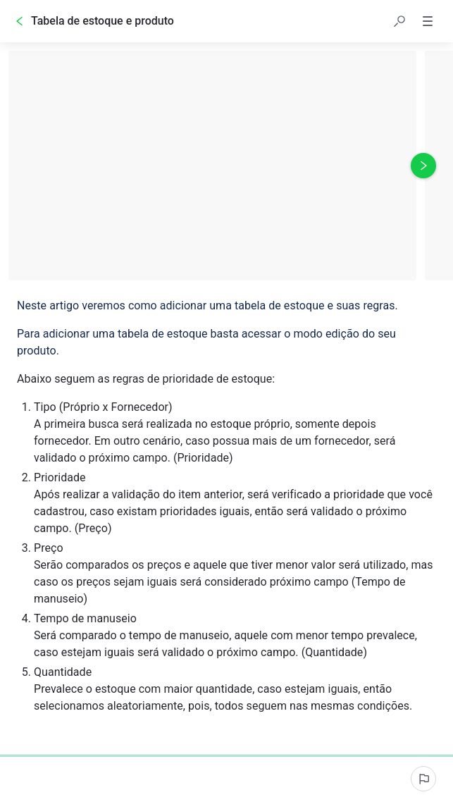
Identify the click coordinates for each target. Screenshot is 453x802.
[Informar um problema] (423, 778)
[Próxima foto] (423, 165)
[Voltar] (19, 21)
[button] (399, 21)
